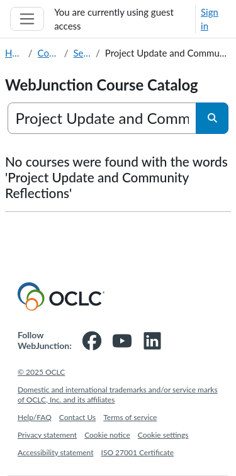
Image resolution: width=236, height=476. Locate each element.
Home (14, 52)
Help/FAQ (35, 417)
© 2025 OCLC (41, 372)
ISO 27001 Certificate (137, 452)
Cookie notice (107, 435)
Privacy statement (47, 435)
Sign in (209, 19)
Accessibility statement (56, 452)
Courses (48, 52)
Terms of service (130, 417)
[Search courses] (102, 118)
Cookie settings (163, 435)
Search (82, 52)
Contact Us (77, 417)
